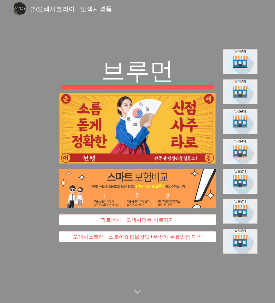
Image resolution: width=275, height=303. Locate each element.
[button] (137, 292)
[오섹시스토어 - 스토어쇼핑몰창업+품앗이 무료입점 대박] (137, 236)
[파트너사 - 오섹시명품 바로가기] (137, 219)
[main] (138, 71)
